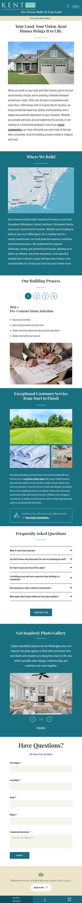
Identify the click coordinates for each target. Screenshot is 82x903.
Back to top (39, 887)
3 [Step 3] (45, 296)
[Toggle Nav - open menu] (75, 6)
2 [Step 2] (37, 296)
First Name (15, 762)
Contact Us (41, 612)
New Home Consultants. (37, 517)
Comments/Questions (20, 831)
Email (13, 797)
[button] (68, 7)
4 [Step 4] (54, 296)
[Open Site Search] (68, 6)
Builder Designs (64, 880)
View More (41, 727)
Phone (13, 814)
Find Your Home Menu (40, 18)
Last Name (15, 780)
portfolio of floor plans (34, 478)
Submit (19, 855)
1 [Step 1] (28, 296)
